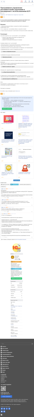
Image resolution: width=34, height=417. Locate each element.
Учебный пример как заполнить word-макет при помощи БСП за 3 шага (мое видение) (25, 157)
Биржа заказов (5, 368)
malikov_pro (5, 213)
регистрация (18, 239)
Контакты (3, 382)
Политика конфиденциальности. (20, 401)
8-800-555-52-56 (5, 392)
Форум (3, 370)
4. (1, 213)
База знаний (5, 348)
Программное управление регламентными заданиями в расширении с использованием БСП (15, 9)
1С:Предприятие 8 (14, 315)
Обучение (4, 358)
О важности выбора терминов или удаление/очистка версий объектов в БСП (8, 141)
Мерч (3, 372)
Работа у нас (3, 380)
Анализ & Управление (7, 352)
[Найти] (32, 344)
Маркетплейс (5, 360)
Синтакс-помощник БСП (6, 123)
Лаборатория (5, 350)
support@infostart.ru (5, 393)
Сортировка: (25, 184)
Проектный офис (6, 362)
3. (1, 207)
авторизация (23, 239)
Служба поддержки (6, 384)
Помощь (2, 379)
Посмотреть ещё (16, 180)
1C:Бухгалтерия (13, 318)
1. (1, 188)
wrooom (4, 188)
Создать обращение (6, 396)
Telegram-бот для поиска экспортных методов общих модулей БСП (7, 173)
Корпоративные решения (8, 356)
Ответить (5, 197)
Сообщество (3, 375)
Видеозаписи (5, 366)
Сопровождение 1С (6, 354)
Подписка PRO (4, 377)
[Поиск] (4, 2)
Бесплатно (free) (14, 336)
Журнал (4, 346)
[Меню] (2, 2)
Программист (13, 310)
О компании (3, 374)
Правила (2, 378)
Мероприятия (5, 364)
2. (1, 199)
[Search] (17, 344)
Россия (12, 324)
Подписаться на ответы (5, 184)
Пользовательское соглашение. (7, 401)
